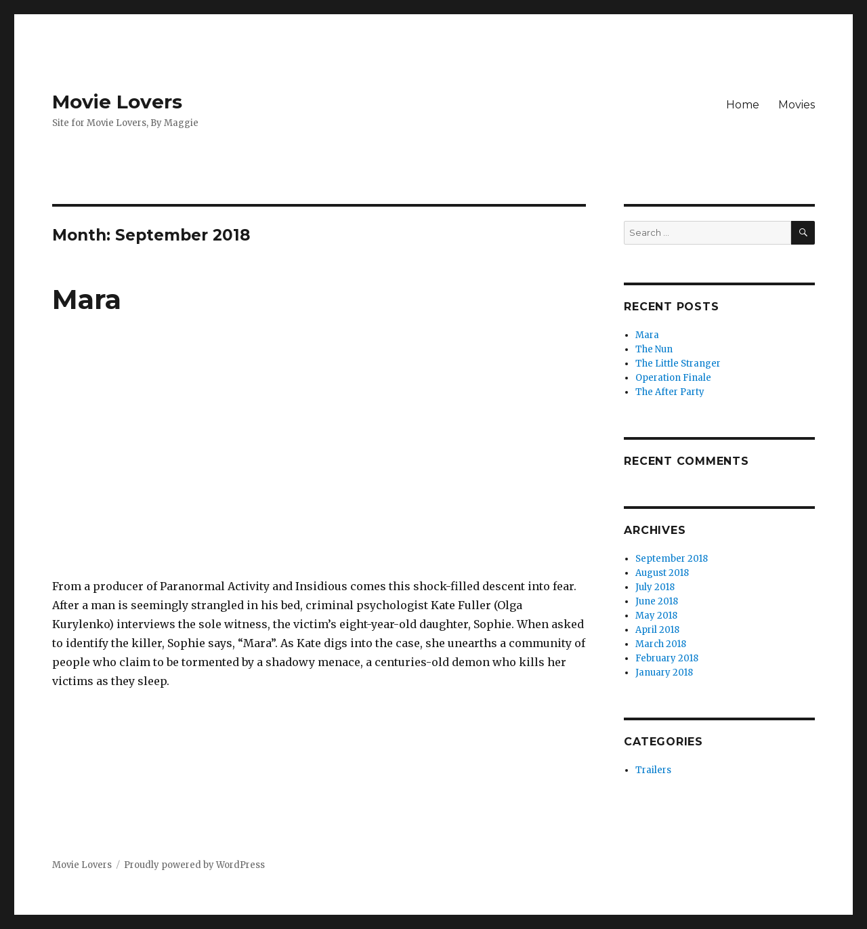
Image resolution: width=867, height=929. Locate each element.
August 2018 (662, 573)
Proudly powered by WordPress (194, 865)
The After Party (669, 392)
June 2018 (656, 601)
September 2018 (671, 558)
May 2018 (656, 615)
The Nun (654, 349)
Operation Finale (673, 378)
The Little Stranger (678, 363)
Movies (796, 104)
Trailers (653, 770)
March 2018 (660, 644)
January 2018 (664, 672)
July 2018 (655, 587)
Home (742, 104)
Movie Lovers (117, 101)
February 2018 (666, 658)
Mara (86, 299)
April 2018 (657, 630)
